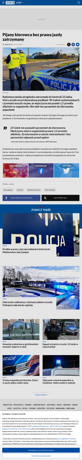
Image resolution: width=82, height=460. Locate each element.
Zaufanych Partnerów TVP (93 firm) (15, 429)
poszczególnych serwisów (66, 439)
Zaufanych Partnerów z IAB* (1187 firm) (47, 426)
